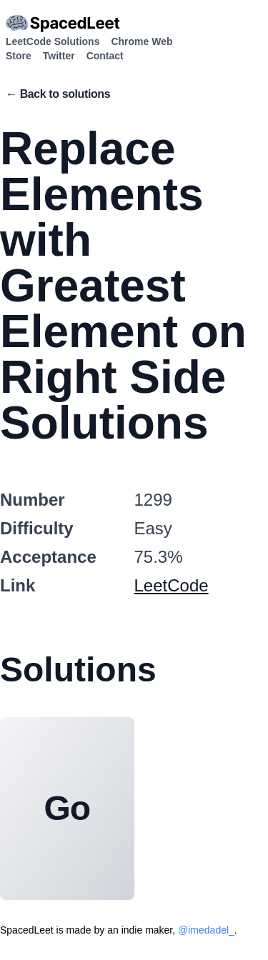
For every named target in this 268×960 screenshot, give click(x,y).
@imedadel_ (206, 930)
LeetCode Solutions (52, 41)
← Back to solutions (58, 94)
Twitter (59, 55)
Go (67, 808)
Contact (105, 55)
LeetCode (171, 585)
